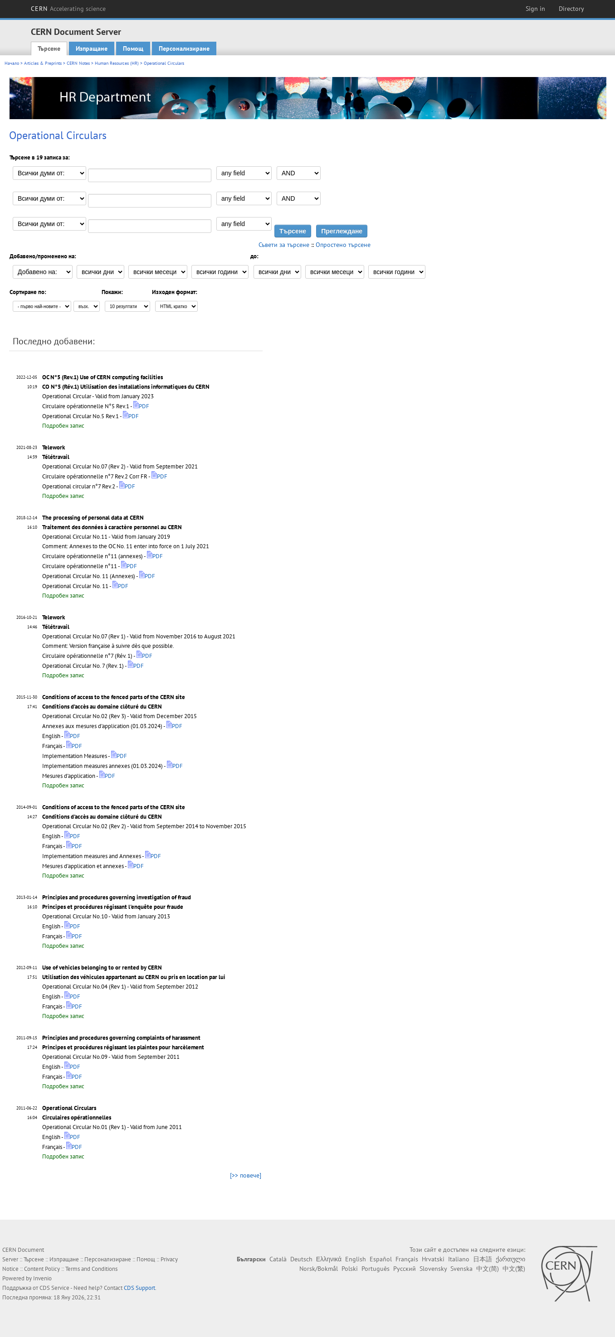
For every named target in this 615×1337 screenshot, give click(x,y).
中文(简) (487, 1269)
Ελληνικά (329, 1259)
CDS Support (139, 1288)
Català (278, 1259)
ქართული (510, 1259)
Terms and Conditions (91, 1269)
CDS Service (54, 1288)
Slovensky (433, 1269)
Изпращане (91, 48)
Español (381, 1259)
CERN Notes (78, 63)
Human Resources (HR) (117, 63)
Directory (571, 9)
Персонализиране (184, 48)
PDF (141, 406)
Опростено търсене (343, 245)
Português (375, 1269)
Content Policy (42, 1269)
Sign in (535, 9)
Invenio (42, 1278)
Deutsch (301, 1259)
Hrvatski (433, 1259)
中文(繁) (514, 1269)
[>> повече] (245, 1175)
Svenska (461, 1269)
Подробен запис (63, 426)
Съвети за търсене (284, 245)
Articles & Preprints (43, 63)
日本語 (482, 1259)
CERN (68, 9)
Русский (404, 1269)
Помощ (133, 48)
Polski (350, 1269)
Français (406, 1259)
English (355, 1259)
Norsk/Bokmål (318, 1269)
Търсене (49, 48)
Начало (12, 63)
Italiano (458, 1259)
